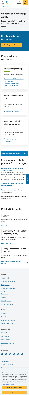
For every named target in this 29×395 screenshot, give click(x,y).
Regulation (4, 368)
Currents (4, 313)
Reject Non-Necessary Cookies (14, 388)
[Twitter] (6, 354)
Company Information (8, 281)
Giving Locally (5, 285)
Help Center (5, 336)
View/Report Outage (11, 45)
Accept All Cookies (14, 392)
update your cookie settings (8, 384)
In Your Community (7, 304)
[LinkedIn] (10, 354)
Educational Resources (8, 288)
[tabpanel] (14, 179)
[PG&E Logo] (7, 2)
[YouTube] (14, 354)
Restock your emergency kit (10, 190)
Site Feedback (5, 340)
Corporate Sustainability (8, 320)
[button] (3, 2)
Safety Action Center (7, 324)
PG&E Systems (6, 301)
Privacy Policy (22, 383)
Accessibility (5, 361)
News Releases (6, 317)
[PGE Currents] (22, 354)
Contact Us (4, 333)
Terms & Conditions (7, 364)
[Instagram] (18, 354)
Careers (3, 297)
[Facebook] (2, 354)
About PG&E (5, 278)
